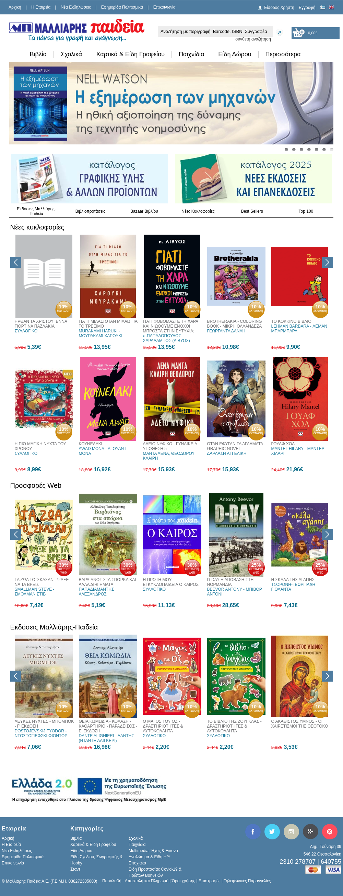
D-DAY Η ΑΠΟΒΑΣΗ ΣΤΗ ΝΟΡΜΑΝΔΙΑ (230, 582)
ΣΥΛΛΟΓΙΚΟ (26, 331)
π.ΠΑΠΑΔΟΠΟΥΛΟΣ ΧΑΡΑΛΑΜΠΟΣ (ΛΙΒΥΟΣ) (166, 338)
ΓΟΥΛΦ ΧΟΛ (283, 443)
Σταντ (75, 869)
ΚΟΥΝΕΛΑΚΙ (91, 443)
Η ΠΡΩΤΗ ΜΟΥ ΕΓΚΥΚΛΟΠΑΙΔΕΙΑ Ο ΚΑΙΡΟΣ (171, 582)
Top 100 (306, 211)
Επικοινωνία (164, 7)
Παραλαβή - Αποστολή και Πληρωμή (135, 881)
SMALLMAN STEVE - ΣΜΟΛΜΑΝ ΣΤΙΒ (35, 592)
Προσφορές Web (36, 485)
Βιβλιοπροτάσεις (90, 211)
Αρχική (15, 7)
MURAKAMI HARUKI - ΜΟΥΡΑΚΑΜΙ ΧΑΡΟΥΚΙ (100, 333)
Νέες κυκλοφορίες (37, 227)
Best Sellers (252, 211)
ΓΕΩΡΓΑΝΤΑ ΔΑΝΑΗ (226, 331)
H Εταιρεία (40, 7)
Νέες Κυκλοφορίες (198, 211)
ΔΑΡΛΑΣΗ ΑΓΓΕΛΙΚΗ (227, 453)
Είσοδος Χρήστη (279, 7)
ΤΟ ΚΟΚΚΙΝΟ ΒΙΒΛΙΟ (291, 321)
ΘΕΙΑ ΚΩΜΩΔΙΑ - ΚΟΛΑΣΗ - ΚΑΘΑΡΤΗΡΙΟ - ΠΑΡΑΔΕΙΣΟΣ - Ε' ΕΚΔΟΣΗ (108, 726)
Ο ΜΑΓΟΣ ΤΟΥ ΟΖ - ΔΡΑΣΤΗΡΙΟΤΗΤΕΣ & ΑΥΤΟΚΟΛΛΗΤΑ (163, 726)
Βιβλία (38, 54)
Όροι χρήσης (183, 881)
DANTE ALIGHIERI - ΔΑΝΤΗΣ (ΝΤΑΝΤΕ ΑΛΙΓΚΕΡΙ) (106, 738)
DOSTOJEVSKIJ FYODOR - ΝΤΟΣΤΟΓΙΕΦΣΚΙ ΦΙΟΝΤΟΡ (41, 733)
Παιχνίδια (191, 54)
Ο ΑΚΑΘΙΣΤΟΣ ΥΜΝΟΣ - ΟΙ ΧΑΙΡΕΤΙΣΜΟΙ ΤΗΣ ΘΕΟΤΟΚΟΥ (301, 724)
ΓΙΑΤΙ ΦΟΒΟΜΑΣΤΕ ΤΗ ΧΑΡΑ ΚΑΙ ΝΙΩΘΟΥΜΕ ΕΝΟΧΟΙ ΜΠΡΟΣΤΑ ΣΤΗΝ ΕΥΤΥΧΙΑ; (170, 326)
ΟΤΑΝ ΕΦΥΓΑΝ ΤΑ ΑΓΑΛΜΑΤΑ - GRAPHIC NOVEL (236, 446)
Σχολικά (71, 54)
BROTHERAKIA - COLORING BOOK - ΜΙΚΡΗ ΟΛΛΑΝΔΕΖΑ (234, 324)
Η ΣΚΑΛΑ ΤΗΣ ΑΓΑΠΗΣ (293, 579)
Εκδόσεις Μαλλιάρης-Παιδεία (36, 211)
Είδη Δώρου (234, 54)
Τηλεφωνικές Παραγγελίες (247, 881)
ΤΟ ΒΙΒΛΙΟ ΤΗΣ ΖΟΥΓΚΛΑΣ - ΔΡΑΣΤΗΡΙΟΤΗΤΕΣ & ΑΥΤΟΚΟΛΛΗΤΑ (234, 726)
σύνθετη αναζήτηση (253, 39)
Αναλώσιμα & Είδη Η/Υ (149, 856)
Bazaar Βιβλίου (144, 211)
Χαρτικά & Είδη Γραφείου (130, 54)
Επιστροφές (210, 881)
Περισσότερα (283, 54)
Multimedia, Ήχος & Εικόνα (153, 850)
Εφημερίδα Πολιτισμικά (122, 7)
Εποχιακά (137, 863)
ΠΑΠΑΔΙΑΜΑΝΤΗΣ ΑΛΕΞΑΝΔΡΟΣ (96, 592)
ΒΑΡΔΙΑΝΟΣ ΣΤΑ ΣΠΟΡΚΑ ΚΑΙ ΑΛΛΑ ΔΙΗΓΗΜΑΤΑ (107, 582)
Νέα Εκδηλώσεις (76, 7)
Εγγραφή (307, 7)
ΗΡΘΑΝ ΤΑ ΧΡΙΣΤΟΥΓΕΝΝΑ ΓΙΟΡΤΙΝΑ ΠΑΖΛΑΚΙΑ (41, 324)
